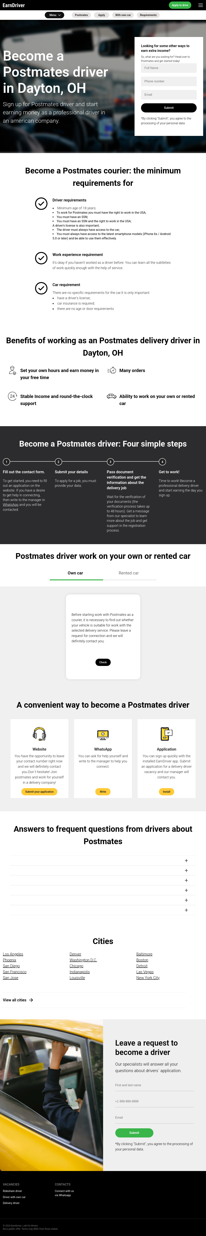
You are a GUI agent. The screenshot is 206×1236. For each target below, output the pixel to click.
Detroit (142, 966)
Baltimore (144, 954)
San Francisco (14, 972)
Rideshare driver (12, 1191)
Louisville (77, 977)
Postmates (81, 15)
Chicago (76, 966)
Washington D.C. (83, 960)
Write (103, 791)
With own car (123, 15)
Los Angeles (13, 954)
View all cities (14, 1000)
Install (166, 791)
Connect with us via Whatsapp (64, 1193)
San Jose (10, 977)
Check (103, 662)
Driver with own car (14, 1197)
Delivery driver (11, 1203)
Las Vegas (145, 972)
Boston (142, 960)
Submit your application (39, 791)
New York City (148, 977)
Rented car (129, 573)
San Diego (11, 966)
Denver (75, 954)
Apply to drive (180, 5)
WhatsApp (10, 505)
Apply (101, 15)
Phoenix (9, 960)
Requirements (148, 15)
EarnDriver (14, 5)
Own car (75, 573)
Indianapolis (80, 972)
